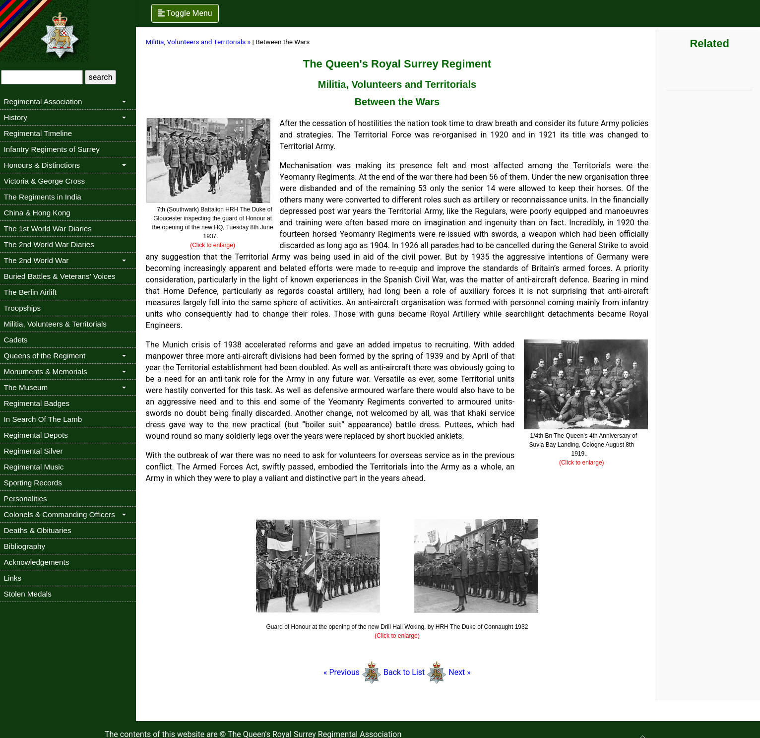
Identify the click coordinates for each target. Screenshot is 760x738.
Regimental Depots (39, 435)
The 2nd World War (39, 260)
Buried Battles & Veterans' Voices (63, 276)
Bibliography (28, 546)
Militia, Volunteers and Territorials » (201, 42)
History (18, 117)
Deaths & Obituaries (40, 530)
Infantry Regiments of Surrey (55, 149)
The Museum (29, 387)
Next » (461, 672)
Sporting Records (36, 482)
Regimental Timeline (41, 133)
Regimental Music (37, 467)
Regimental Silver (36, 451)
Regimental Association (46, 101)
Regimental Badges (40, 403)
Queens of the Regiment (48, 355)
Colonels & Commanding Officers (62, 514)
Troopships (25, 308)
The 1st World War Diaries (51, 228)
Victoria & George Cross (47, 181)
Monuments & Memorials (48, 371)
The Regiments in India (45, 197)
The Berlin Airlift (33, 292)
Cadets (19, 339)
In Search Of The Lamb (46, 419)
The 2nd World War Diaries (52, 244)
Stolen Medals (31, 594)
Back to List (406, 672)
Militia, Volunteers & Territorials (58, 324)
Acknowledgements (39, 562)
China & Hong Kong (40, 212)
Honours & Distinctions (45, 165)
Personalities (28, 498)
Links (15, 578)
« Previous (344, 672)
